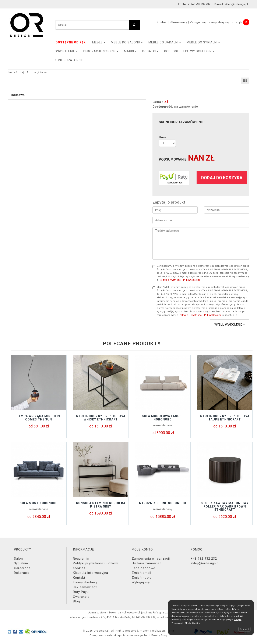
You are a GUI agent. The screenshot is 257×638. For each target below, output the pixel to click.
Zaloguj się (198, 22)
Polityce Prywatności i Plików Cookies (200, 315)
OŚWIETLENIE (66, 51)
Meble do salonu (127, 42)
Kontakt (162, 22)
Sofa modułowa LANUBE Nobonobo (163, 417)
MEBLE (98, 42)
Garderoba (22, 568)
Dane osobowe (143, 568)
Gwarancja (81, 597)
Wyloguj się (141, 582)
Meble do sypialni (203, 42)
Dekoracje (22, 573)
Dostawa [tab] (18, 95)
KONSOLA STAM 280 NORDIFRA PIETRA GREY (100, 504)
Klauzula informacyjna (90, 573)
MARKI (130, 51)
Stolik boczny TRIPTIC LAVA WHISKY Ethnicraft (100, 417)
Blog (76, 601)
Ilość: (163, 137)
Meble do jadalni (164, 42)
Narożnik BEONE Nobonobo (162, 503)
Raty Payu (81, 592)
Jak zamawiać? (85, 587)
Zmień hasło (142, 578)
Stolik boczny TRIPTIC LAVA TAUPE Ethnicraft (224, 417)
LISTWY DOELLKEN (198, 51)
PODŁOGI (171, 51)
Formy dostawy (85, 582)
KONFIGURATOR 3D (69, 60)
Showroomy (178, 22)
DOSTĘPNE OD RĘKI (71, 42)
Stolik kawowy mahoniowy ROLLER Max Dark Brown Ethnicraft (225, 506)
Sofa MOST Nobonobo (39, 503)
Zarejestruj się (219, 22)
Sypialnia (21, 563)
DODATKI (150, 51)
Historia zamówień (146, 563)
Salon (18, 558)
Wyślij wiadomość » (229, 324)
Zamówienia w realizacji (151, 558)
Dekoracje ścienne (101, 51)
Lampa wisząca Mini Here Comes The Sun (39, 417)
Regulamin (81, 558)
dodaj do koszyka (221, 177)
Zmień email (141, 573)
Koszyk (237, 22)
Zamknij (244, 629)
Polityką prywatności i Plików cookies (179, 280)
